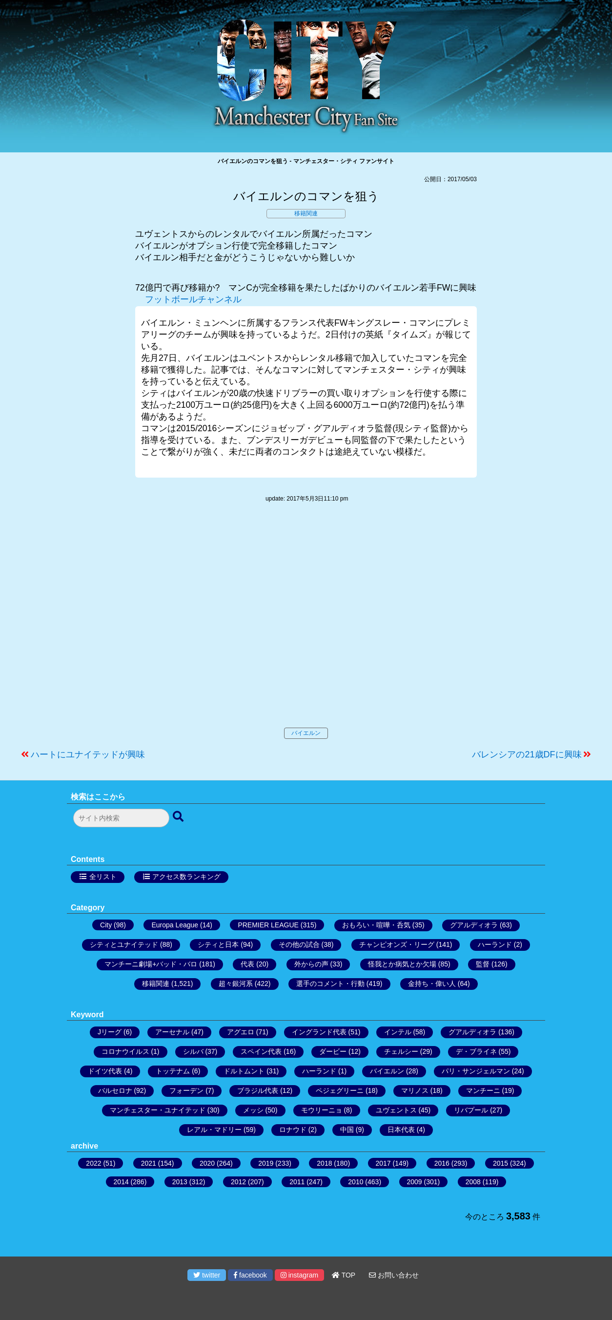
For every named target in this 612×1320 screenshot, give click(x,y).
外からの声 (311, 964)
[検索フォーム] (121, 818)
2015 (500, 1163)
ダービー (333, 1051)
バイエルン (306, 733)
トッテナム (173, 1071)
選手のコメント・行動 (330, 983)
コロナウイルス (125, 1051)
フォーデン (186, 1090)
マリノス (414, 1090)
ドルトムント (244, 1071)
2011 (297, 1182)
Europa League (174, 925)
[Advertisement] (306, 625)
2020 (207, 1163)
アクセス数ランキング (186, 876)
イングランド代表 (319, 1032)
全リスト (103, 876)
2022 (93, 1163)
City (106, 925)
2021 (148, 1163)
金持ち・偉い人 (432, 983)
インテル (397, 1032)
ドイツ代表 (105, 1071)
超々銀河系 (236, 983)
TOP (343, 1275)
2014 (121, 1182)
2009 (414, 1182)
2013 (179, 1182)
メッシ (253, 1110)
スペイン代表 (261, 1051)
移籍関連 (306, 213)
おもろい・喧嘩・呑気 (376, 925)
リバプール (471, 1110)
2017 (383, 1163)
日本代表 (401, 1129)
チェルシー (401, 1051)
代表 (247, 964)
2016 (441, 1163)
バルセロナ (115, 1090)
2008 (473, 1182)
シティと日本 (218, 944)
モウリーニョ (321, 1110)
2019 (265, 1163)
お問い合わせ (394, 1275)
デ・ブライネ (476, 1051)
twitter (206, 1275)
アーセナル (172, 1032)
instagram (299, 1275)
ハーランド (495, 944)
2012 (238, 1182)
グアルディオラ (474, 925)
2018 (324, 1163)
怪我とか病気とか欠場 (402, 964)
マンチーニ (483, 1090)
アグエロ (240, 1032)
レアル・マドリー (214, 1129)
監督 (483, 964)
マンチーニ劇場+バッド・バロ (150, 964)
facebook (250, 1275)
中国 (347, 1129)
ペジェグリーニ (340, 1090)
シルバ (193, 1051)
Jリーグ (110, 1032)
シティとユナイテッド (124, 944)
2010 (355, 1182)
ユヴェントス (396, 1110)
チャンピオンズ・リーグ (396, 944)
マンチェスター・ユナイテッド (157, 1110)
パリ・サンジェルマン (476, 1071)
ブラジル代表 (257, 1090)
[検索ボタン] (179, 817)
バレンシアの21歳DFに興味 (526, 754)
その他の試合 (299, 944)
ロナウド (292, 1129)
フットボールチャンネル (193, 299)
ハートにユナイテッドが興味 (88, 754)
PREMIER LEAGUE (268, 925)
